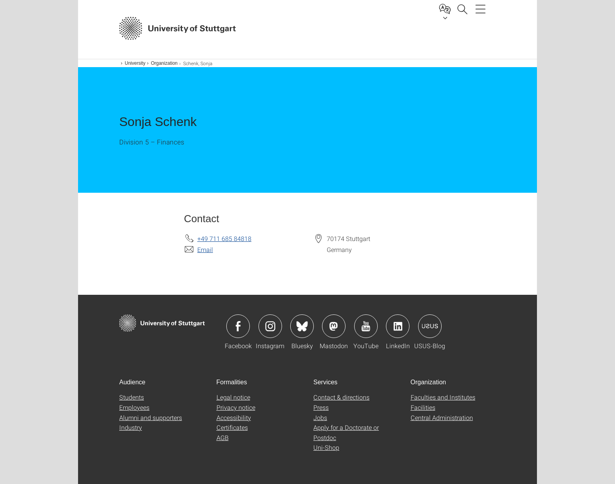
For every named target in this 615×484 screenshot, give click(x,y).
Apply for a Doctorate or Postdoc (346, 432)
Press (321, 407)
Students (131, 397)
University (135, 63)
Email (205, 249)
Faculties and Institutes (443, 397)
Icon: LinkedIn (397, 326)
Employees (134, 407)
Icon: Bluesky (302, 326)
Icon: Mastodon (334, 326)
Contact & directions (341, 397)
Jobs (320, 417)
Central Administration (442, 417)
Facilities (423, 407)
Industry (130, 427)
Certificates (232, 427)
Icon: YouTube (366, 326)
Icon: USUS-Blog (430, 326)
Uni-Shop (326, 447)
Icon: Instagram (270, 326)
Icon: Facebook (238, 326)
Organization (164, 63)
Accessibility (234, 417)
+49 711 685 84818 (224, 238)
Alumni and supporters (150, 417)
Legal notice (233, 397)
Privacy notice (236, 407)
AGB (223, 437)
